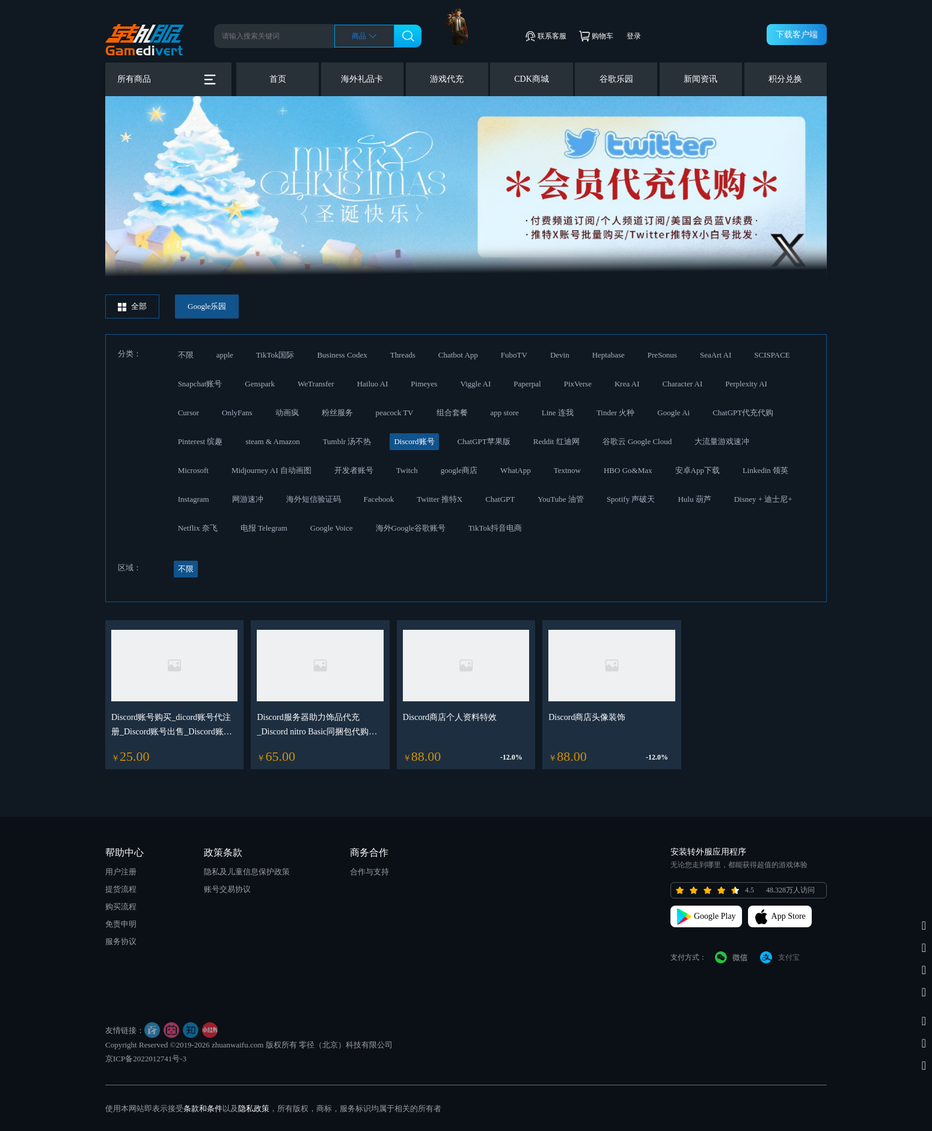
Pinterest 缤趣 (200, 441)
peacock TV (395, 412)
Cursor (188, 412)
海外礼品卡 (362, 79)
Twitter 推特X (439, 499)
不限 (186, 354)
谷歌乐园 (616, 79)
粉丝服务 (337, 412)
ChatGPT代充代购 (743, 412)
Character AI (682, 383)
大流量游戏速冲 (721, 441)
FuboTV (514, 354)
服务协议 (120, 941)
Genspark (260, 383)
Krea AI (627, 383)
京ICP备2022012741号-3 (145, 1058)
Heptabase (608, 354)
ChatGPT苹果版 (484, 441)
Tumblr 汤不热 (347, 441)
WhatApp (515, 470)
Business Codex (342, 354)
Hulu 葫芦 (694, 499)
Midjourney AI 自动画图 (271, 470)
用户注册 (120, 871)
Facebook (379, 499)
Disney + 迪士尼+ (763, 499)
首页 (277, 79)
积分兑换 (785, 79)
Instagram (193, 499)
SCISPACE (772, 354)
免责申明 (120, 923)
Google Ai (673, 412)
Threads (402, 354)
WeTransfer (316, 383)
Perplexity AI (746, 383)
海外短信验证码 (313, 499)
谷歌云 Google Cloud (637, 441)
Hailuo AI (372, 383)
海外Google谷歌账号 (411, 527)
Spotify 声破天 (631, 499)
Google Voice (331, 527)
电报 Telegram (264, 527)
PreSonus (662, 354)
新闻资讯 (700, 79)
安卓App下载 (697, 470)
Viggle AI (475, 383)
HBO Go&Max (628, 470)
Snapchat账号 (200, 383)
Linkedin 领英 (765, 470)
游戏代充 (447, 79)
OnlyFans (237, 412)
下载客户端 (797, 34)
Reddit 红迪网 (556, 441)
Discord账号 (414, 441)
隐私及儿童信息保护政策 (247, 871)
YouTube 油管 (561, 499)
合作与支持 (369, 871)
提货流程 (120, 889)
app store (505, 412)
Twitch (407, 470)
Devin (559, 354)
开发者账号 (353, 470)
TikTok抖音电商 (495, 527)
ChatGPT (500, 499)
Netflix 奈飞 (198, 527)
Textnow (567, 470)
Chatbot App (458, 354)
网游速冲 (247, 499)
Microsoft (193, 470)
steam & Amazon (272, 441)
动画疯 (287, 412)
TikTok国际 (275, 354)
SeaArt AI (715, 354)
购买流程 (120, 906)
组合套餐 (452, 412)
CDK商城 (531, 79)
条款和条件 (202, 1108)
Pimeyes (424, 383)
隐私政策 (253, 1108)
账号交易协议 (227, 889)
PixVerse (578, 383)
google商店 (459, 470)
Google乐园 (207, 306)
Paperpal (527, 383)
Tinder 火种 (615, 412)
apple (224, 354)
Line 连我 (558, 412)
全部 (132, 306)
